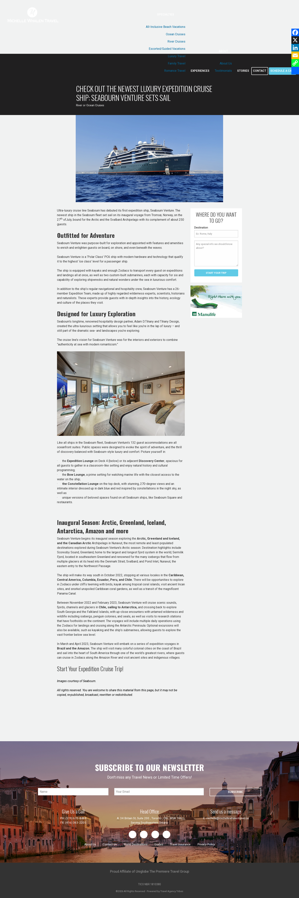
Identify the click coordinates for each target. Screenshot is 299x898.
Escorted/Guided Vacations (167, 49)
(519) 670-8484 (75, 818)
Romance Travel (174, 70)
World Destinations (136, 844)
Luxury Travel (176, 56)
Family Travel (176, 63)
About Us (226, 63)
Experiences (200, 70)
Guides (158, 844)
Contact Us (110, 844)
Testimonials (223, 70)
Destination (201, 227)
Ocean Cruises (175, 34)
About (223, 51)
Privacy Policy (206, 844)
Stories (243, 70)
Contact (259, 70)
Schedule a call (282, 70)
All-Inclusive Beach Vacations (165, 27)
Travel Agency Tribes (171, 891)
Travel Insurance (180, 844)
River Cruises (176, 41)
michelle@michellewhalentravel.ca (227, 818)
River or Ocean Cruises (90, 105)
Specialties (165, 14)
